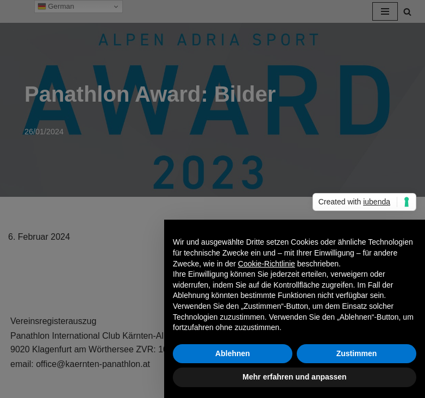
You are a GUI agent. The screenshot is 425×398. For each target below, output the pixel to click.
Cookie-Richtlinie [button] (266, 263)
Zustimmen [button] (356, 353)
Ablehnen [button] (232, 353)
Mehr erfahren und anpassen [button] (294, 376)
